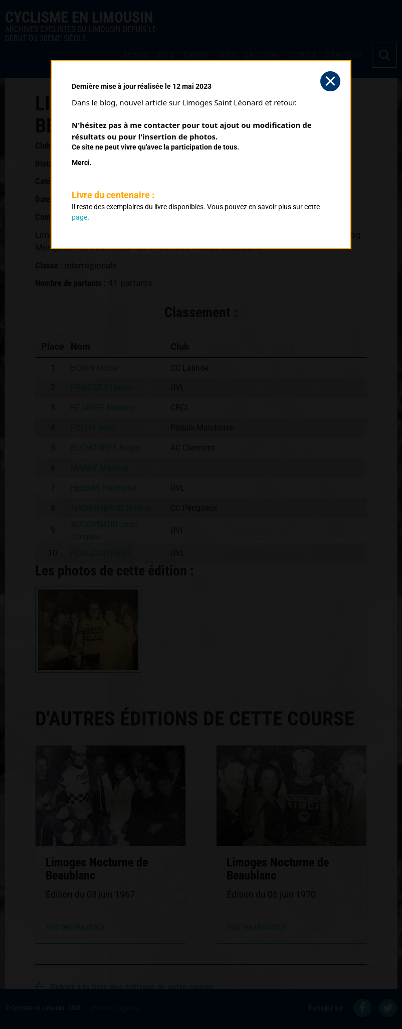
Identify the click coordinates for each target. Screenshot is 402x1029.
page (79, 217)
